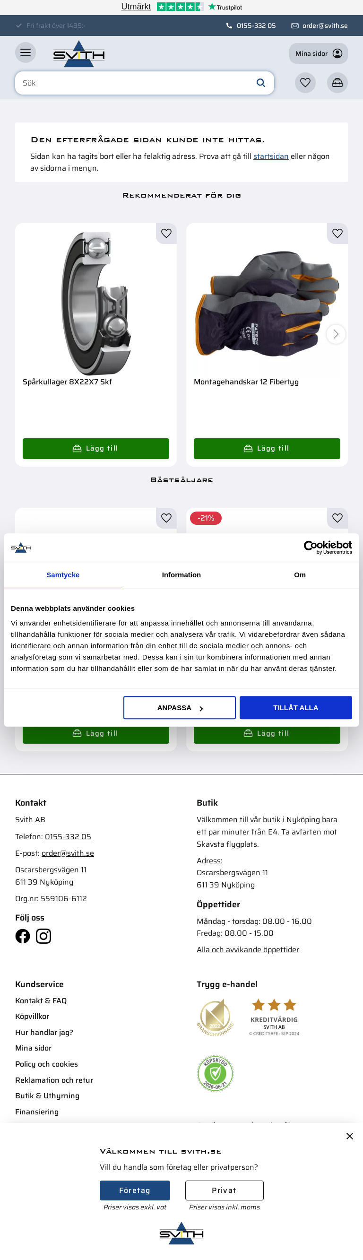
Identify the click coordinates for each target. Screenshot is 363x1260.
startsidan (271, 156)
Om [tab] (300, 575)
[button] (25, 52)
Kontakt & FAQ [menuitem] (41, 1001)
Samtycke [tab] (62, 575)
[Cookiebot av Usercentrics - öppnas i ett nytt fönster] (310, 547)
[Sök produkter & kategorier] (144, 83)
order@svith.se (325, 25)
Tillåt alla (295, 708)
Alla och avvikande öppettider (248, 950)
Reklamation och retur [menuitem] (54, 1080)
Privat (224, 1190)
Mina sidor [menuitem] (33, 1048)
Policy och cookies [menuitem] (46, 1064)
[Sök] (261, 83)
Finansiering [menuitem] (37, 1112)
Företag (135, 1190)
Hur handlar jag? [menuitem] (44, 1032)
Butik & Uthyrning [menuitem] (47, 1096)
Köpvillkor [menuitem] (32, 1016)
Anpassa (180, 708)
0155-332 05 (256, 25)
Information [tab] (181, 575)
